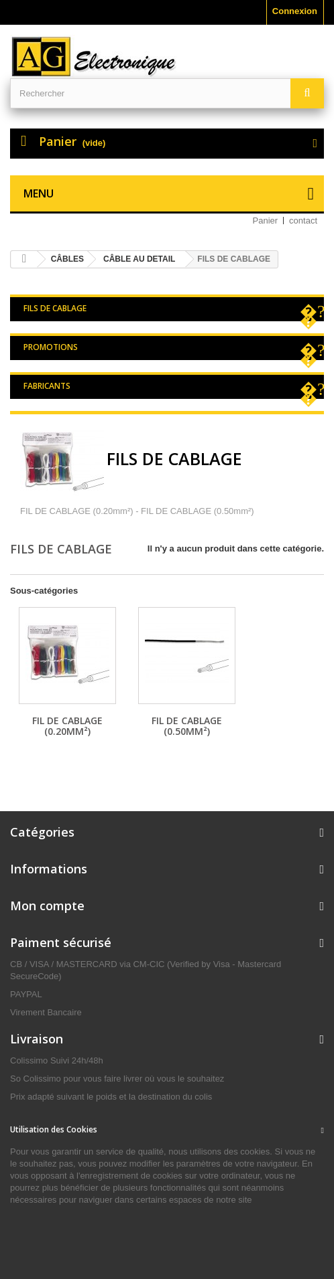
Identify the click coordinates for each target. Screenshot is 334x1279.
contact (303, 221)
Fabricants (46, 386)
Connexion (294, 11)
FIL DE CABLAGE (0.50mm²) (187, 726)
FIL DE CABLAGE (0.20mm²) (67, 726)
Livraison (36, 1039)
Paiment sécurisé (60, 942)
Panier (265, 221)
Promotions (50, 347)
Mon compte (47, 906)
